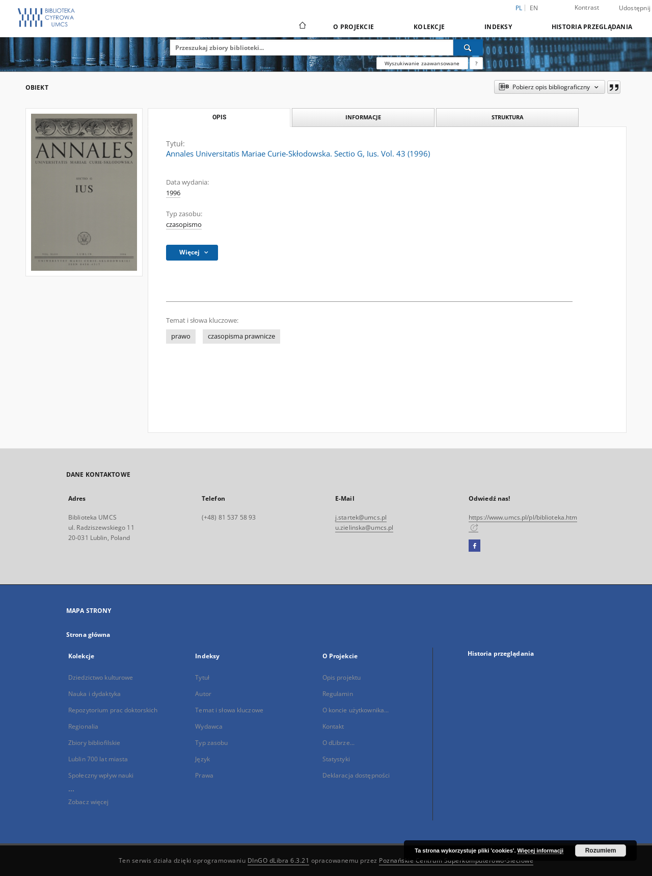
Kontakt (333, 726)
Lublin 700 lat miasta (98, 759)
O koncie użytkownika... (355, 710)
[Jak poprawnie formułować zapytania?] (476, 63)
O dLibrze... (338, 742)
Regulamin (337, 693)
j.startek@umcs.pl (361, 517)
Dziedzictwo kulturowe (100, 677)
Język (202, 759)
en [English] (534, 8)
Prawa (204, 775)
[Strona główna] (301, 26)
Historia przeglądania (592, 26)
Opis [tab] (219, 117)
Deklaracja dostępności (356, 775)
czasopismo (184, 224)
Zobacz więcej (88, 801)
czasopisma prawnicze (241, 336)
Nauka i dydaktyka (94, 693)
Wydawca (209, 726)
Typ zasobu (211, 742)
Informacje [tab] (363, 117)
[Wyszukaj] (468, 47)
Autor (203, 693)
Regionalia (83, 726)
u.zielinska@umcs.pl (364, 527)
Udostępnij (635, 8)
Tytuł (202, 677)
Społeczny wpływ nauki (101, 775)
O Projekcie (353, 26)
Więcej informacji (540, 850)
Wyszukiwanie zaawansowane (422, 63)
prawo (181, 336)
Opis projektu (341, 677)
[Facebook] (474, 546)
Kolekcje (429, 26)
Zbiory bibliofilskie (94, 742)
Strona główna (88, 634)
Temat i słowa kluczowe (229, 710)
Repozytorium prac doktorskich (112, 710)
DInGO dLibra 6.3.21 (279, 860)
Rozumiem (600, 850)
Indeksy (498, 26)
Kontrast (587, 7)
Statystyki (336, 759)
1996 (173, 193)
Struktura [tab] (508, 117)
